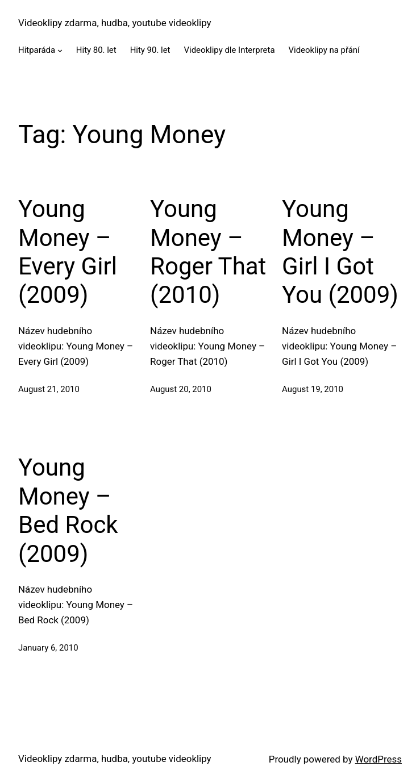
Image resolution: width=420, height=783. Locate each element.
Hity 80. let (96, 50)
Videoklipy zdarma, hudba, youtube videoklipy (114, 22)
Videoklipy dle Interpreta (229, 50)
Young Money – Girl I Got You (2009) (340, 252)
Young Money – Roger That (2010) (208, 252)
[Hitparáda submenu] (60, 50)
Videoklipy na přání (324, 50)
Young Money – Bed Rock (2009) (68, 510)
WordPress (378, 759)
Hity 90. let (150, 50)
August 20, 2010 (180, 389)
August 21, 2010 (49, 389)
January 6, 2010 (48, 648)
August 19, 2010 (312, 389)
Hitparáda (36, 50)
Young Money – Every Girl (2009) (67, 252)
